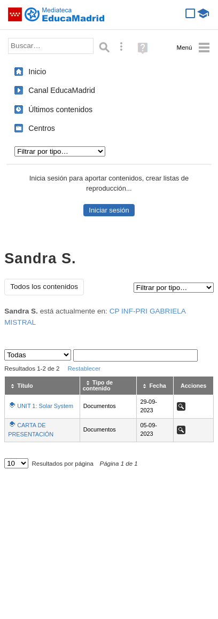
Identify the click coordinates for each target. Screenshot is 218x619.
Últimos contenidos (60, 109)
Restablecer (84, 368)
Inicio (37, 71)
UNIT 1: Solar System (45, 406)
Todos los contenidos (44, 287)
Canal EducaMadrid (61, 90)
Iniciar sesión (109, 210)
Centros (41, 128)
